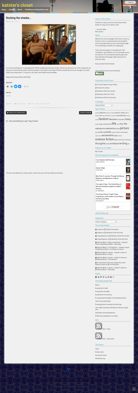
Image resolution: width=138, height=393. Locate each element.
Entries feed (99, 352)
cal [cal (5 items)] (126, 113)
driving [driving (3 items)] (128, 115)
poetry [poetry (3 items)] (96, 132)
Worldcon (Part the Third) (105, 94)
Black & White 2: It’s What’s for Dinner (111, 249)
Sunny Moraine (101, 162)
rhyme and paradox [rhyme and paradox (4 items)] (122, 132)
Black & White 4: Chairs (104, 254)
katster (10, 103)
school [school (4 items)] (119, 136)
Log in (97, 349)
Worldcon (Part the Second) (106, 97)
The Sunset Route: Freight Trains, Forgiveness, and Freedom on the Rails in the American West (109, 196)
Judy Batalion (100, 190)
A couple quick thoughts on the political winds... (111, 298)
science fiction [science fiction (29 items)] (104, 139)
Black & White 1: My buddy (112, 244)
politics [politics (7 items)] (101, 132)
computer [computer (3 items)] (113, 115)
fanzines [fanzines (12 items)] (113, 119)
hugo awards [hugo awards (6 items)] (103, 124)
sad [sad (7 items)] (115, 136)
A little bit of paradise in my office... (107, 316)
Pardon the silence (103, 88)
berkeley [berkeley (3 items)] (108, 113)
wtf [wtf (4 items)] (128, 144)
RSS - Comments (108, 339)
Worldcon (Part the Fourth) (106, 91)
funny (42, 103)
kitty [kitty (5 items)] (110, 124)
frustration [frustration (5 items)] (121, 119)
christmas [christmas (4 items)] (107, 115)
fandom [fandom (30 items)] (104, 119)
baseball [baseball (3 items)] (97, 113)
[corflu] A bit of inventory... (104, 295)
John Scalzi (100, 170)
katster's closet (17, 5)
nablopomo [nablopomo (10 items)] (100, 128)
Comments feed (100, 355)
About (20, 9)
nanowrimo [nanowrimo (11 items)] (111, 128)
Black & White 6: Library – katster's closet (111, 252)
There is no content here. (16, 113)
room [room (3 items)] (100, 136)
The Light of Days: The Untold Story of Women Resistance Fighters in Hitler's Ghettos (109, 186)
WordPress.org (100, 358)
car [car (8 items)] (100, 115)
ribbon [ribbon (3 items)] (96, 136)
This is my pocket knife (103, 301)
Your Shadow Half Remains (105, 160)
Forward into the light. (102, 291)
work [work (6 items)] (107, 144)
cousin (32, 103)
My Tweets (99, 151)
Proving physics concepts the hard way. (108, 304)
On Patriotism (114, 264)
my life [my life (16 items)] (123, 123)
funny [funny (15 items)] (128, 119)
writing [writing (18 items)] (123, 143)
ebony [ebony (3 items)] (96, 119)
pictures (23, 103)
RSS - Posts (106, 329)
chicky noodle (85, 113)
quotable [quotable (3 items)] (113, 132)
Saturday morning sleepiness (105, 313)
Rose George (100, 180)
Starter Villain (100, 168)
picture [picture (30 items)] (124, 128)
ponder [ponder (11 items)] (108, 132)
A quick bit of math (101, 288)
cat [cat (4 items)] (103, 115)
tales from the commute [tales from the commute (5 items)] (122, 140)
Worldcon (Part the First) (114, 233)
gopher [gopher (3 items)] (97, 124)
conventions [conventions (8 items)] (121, 115)
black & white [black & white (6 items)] (120, 113)
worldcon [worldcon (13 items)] (114, 143)
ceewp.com (83, 386)
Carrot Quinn (100, 200)
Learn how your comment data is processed (48, 173)
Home (4, 9)
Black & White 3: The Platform (107, 259)
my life (18, 103)
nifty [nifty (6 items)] (118, 129)
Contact (11, 9)
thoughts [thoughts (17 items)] (100, 143)
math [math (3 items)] (118, 124)
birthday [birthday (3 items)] (113, 113)
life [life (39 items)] (114, 123)
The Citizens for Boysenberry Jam (36, 9)
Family (37, 103)
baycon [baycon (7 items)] (102, 113)
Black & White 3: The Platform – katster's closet (113, 247)
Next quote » (99, 31)
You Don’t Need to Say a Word (107, 84)
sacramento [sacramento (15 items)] (108, 135)
